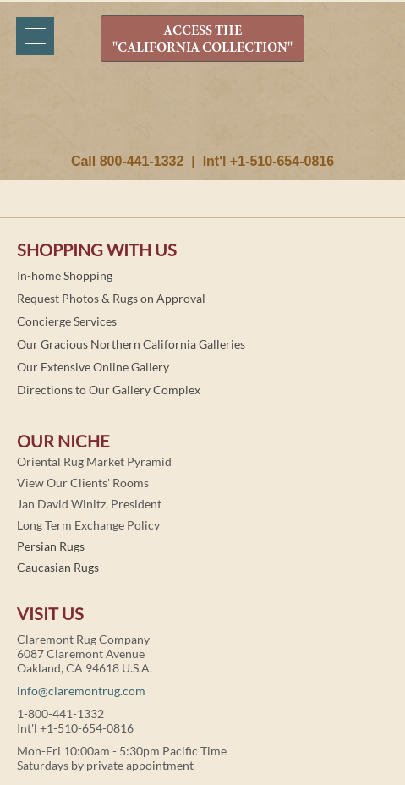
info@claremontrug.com (81, 690)
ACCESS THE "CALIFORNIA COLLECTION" (202, 40)
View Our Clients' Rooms (83, 482)
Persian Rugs (51, 546)
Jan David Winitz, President (89, 504)
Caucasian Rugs (58, 567)
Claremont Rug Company (202, 116)
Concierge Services (67, 321)
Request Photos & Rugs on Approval (111, 298)
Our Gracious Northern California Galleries (131, 344)
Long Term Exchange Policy (88, 525)
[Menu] (35, 36)
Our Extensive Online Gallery (93, 367)
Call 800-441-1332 (127, 161)
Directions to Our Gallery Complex (108, 389)
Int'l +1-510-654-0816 (268, 161)
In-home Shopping (64, 275)
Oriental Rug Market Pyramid (94, 461)
